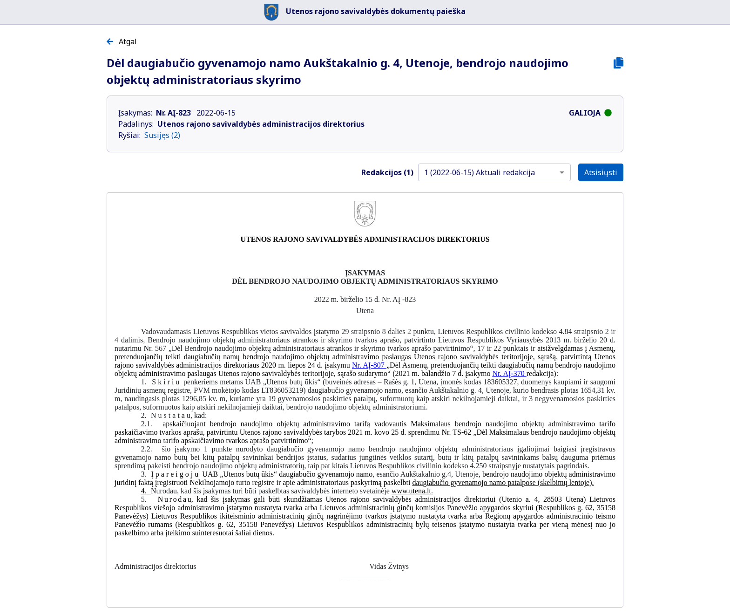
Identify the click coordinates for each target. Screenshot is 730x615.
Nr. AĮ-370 (509, 373)
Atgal (122, 41)
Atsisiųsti (600, 172)
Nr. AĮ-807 (369, 365)
